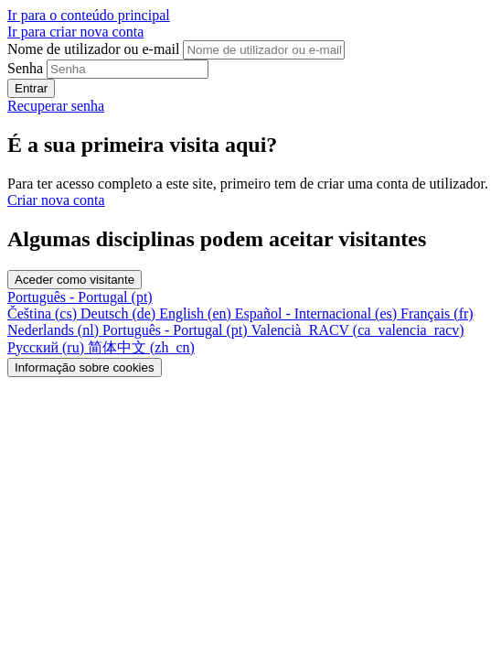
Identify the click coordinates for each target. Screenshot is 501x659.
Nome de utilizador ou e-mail (95, 49)
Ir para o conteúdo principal (88, 15)
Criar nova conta (56, 200)
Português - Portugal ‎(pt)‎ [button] (80, 297)
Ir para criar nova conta (75, 31)
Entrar (31, 88)
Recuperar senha (55, 105)
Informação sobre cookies (85, 367)
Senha (25, 68)
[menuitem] (43, 313)
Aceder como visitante (74, 279)
